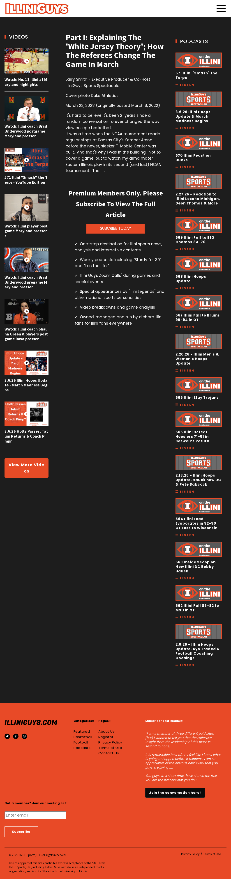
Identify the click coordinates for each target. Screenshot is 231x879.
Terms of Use (110, 747)
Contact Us (108, 753)
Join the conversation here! (175, 792)
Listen (187, 85)
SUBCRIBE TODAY (115, 228)
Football (81, 742)
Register (105, 737)
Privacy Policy (110, 742)
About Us (106, 731)
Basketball (83, 737)
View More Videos (26, 468)
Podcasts (82, 747)
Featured (82, 731)
